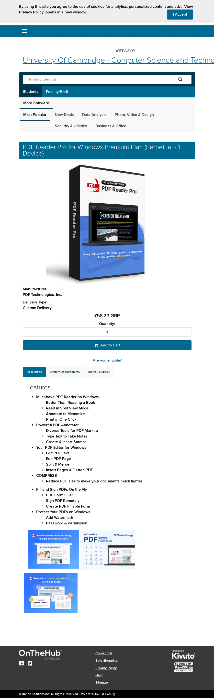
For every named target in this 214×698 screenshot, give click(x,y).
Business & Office (110, 126)
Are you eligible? (107, 360)
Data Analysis (94, 114)
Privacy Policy (106, 668)
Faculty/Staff (57, 91)
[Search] (180, 79)
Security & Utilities (71, 126)
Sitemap (101, 682)
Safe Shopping (106, 660)
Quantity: (107, 324)
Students (30, 91)
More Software (36, 103)
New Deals (64, 114)
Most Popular (34, 114)
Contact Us (104, 653)
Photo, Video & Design (134, 114)
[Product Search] (96, 79)
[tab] (34, 372)
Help (98, 675)
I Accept (183, 14)
